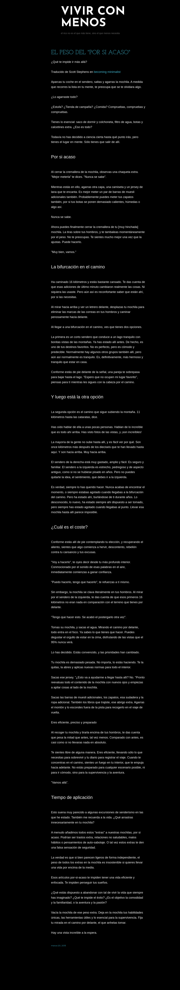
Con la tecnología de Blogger (98, 974)
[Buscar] (143, 9)
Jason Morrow (107, 980)
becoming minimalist (107, 72)
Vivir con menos (93, 17)
